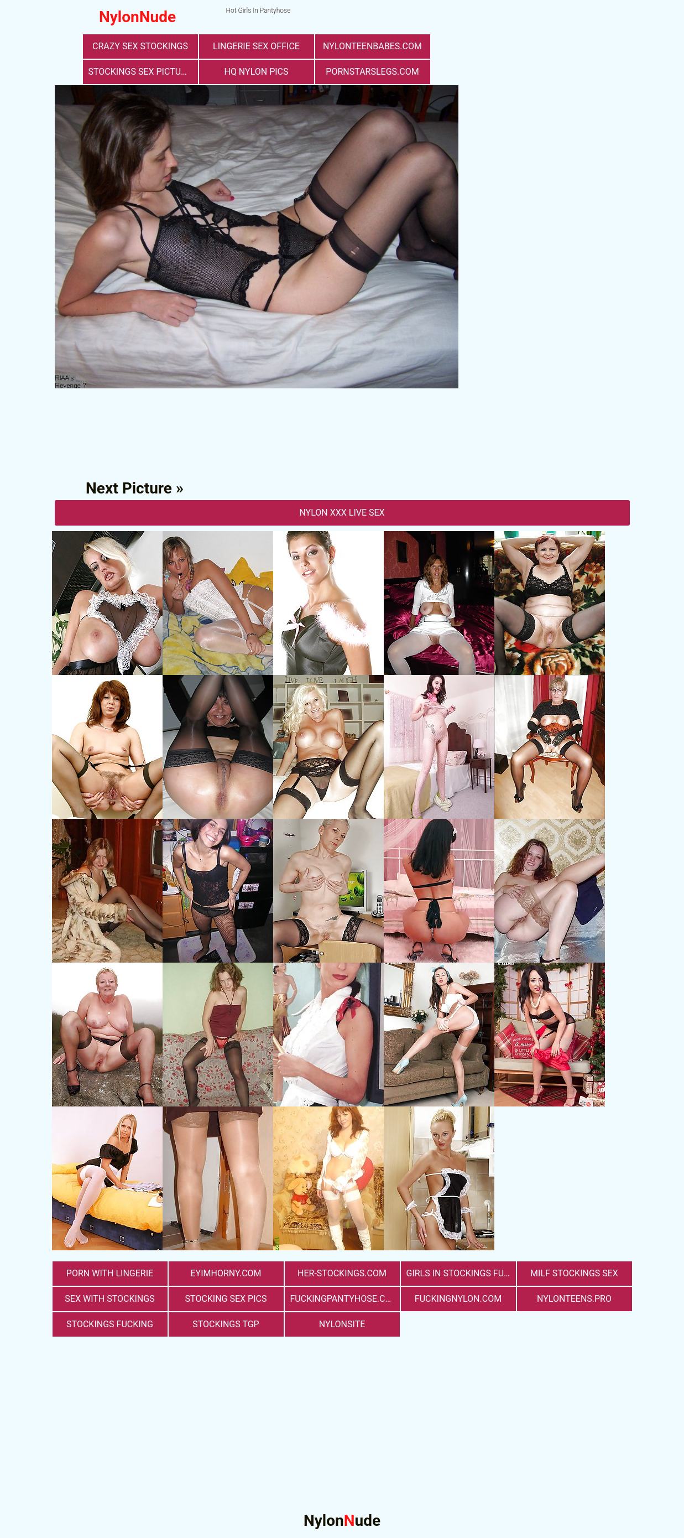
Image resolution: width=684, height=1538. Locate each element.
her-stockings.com (342, 1273)
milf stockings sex (574, 1273)
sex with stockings (109, 1298)
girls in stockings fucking (461, 1273)
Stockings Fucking (109, 1324)
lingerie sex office (256, 46)
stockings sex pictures (142, 71)
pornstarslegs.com (372, 71)
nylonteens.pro (574, 1298)
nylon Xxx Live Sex (341, 512)
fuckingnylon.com (458, 1298)
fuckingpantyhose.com (344, 1298)
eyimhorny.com (225, 1273)
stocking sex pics (226, 1298)
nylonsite (342, 1324)
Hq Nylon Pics (256, 71)
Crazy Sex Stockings (140, 46)
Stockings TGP (225, 1324)
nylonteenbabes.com (372, 46)
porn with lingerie (109, 1273)
